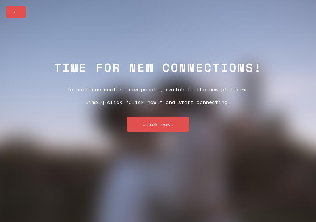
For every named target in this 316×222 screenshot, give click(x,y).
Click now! (158, 124)
